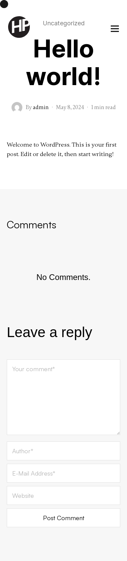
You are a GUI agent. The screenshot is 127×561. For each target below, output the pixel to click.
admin (41, 107)
